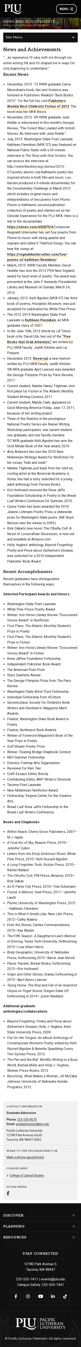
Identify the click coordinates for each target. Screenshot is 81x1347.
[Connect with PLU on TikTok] (65, 1296)
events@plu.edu (53, 1279)
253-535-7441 (53, 1285)
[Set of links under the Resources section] (73, 1237)
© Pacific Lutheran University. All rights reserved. (40, 1338)
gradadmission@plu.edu (32, 1124)
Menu (66, 9)
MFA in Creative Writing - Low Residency (26, 25)
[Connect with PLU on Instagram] (28, 1296)
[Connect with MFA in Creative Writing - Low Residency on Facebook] (8, 1194)
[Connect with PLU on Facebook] (16, 1296)
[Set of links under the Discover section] (73, 1215)
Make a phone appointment (25, 1157)
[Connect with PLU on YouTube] (40, 1296)
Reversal (40, 358)
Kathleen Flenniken (40, 320)
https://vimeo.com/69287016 (30, 227)
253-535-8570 (27, 1119)
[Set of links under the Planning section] (73, 1226)
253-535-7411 (27, 1279)
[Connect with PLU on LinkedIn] (53, 1296)
